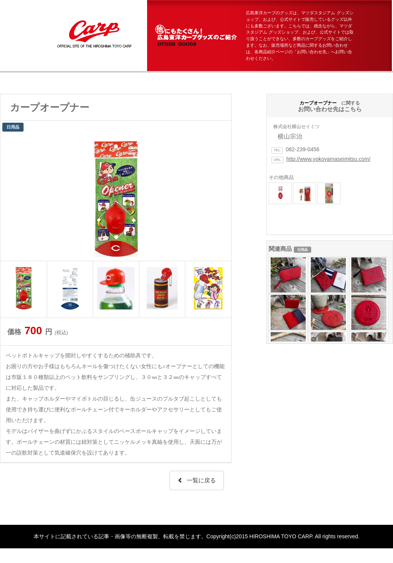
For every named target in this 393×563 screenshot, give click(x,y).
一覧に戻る (197, 480)
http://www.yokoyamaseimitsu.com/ (328, 159)
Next (221, 197)
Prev (10, 197)
